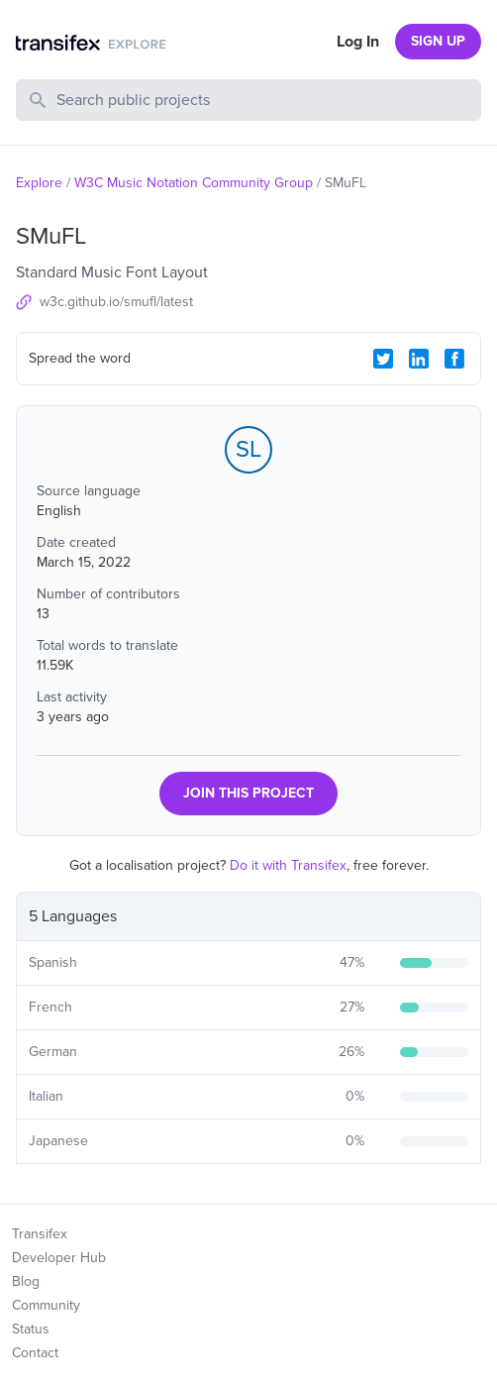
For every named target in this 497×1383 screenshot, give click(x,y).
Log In (358, 42)
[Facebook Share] (454, 358)
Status (31, 1329)
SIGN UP (438, 41)
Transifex (39, 1233)
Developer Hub (59, 1257)
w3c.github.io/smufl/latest (116, 301)
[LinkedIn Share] (419, 358)
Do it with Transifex (288, 865)
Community (46, 1305)
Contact (35, 1352)
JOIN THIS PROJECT (248, 793)
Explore (39, 182)
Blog (26, 1281)
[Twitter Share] (383, 358)
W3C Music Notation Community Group (193, 182)
